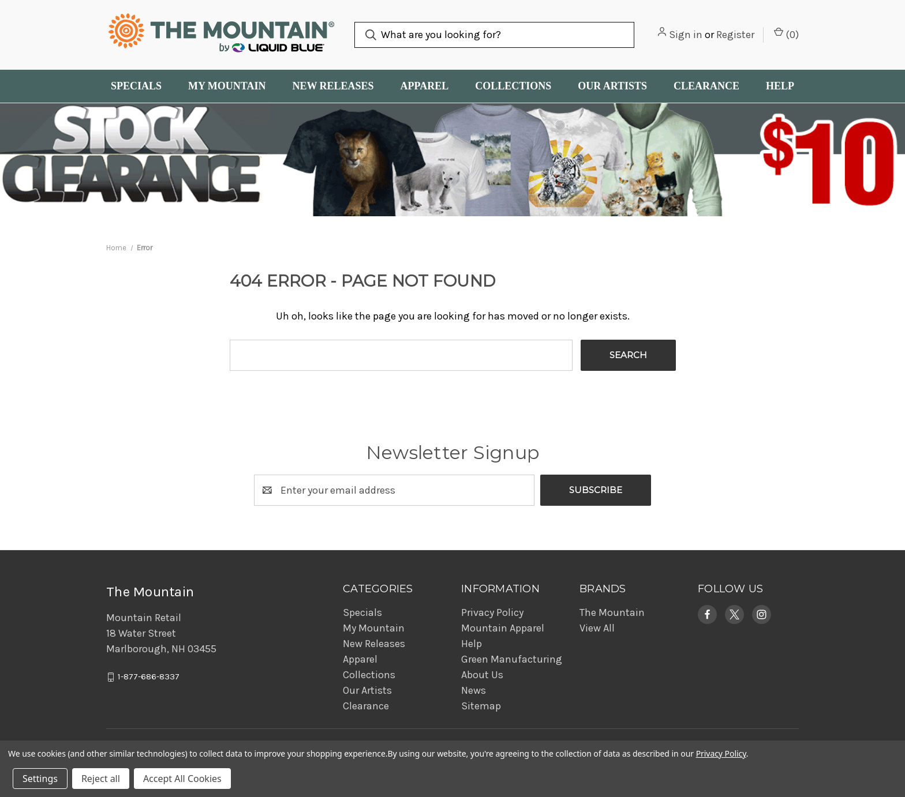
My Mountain (226, 86)
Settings (40, 778)
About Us (482, 674)
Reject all (100, 778)
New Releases (332, 86)
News (473, 690)
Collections (513, 86)
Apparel (425, 86)
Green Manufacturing (511, 659)
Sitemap (481, 706)
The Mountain (612, 612)
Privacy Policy (492, 612)
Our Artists (612, 86)
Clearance (706, 86)
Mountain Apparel (502, 628)
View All (597, 628)
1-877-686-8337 (148, 677)
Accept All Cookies (182, 778)
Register (735, 34)
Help (780, 86)
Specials (136, 86)
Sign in (685, 34)
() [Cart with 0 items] (786, 34)
